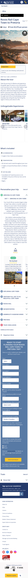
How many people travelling (10, 416)
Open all (25, 189)
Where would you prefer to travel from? (11, 395)
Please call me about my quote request (11, 390)
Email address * (6, 377)
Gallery (25, 33)
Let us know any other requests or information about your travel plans (12, 423)
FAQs (3, 507)
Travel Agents (5, 544)
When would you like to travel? (10, 402)
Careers (4, 510)
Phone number (6, 383)
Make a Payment (6, 535)
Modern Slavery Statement (9, 519)
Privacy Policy (5, 516)
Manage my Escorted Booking (9, 538)
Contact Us (5, 529)
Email (4, 446)
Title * (4, 358)
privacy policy (11, 451)
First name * (5, 365)
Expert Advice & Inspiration (9, 522)
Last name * (5, 371)
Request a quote (11, 575)
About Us (4, 504)
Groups (4, 541)
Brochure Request (6, 532)
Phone (4, 448)
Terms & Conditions (7, 513)
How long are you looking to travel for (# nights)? (12, 409)
